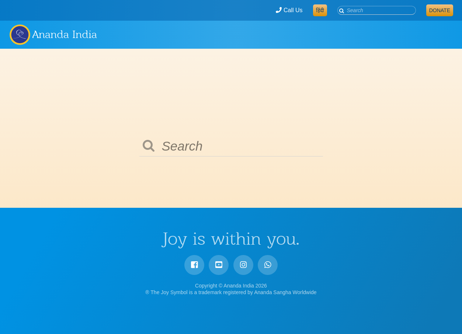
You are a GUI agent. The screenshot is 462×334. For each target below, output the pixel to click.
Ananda (19, 34)
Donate (439, 10)
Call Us (289, 10)
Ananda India (64, 34)
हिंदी (320, 10)
